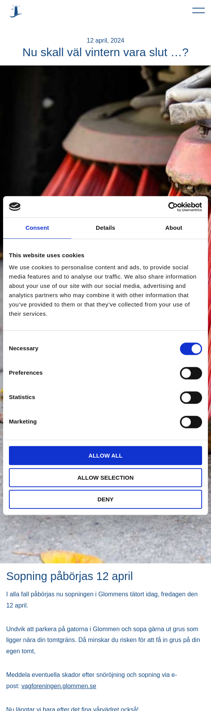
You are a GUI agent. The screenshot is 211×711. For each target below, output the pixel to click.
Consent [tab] (37, 227)
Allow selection (106, 477)
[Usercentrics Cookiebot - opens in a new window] (168, 207)
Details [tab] (105, 227)
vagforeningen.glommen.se (58, 686)
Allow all (105, 455)
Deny (105, 499)
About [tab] (173, 227)
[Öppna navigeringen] (198, 10)
